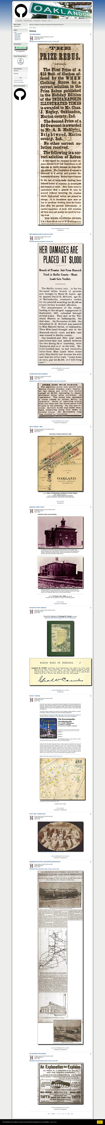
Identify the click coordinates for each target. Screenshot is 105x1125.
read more (53, 228)
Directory (44, 20)
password (20, 80)
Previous (53, 1113)
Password (16, 73)
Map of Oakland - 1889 (35, 426)
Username (16, 70)
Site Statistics (37, 20)
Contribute (19, 20)
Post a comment (65, 228)
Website (16, 39)
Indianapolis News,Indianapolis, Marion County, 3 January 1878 (44, 41)
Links (49, 20)
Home (15, 32)
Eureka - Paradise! (34, 695)
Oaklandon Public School (36, 507)
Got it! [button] (99, 1122)
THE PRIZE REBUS (34, 34)
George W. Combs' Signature (37, 607)
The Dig (16, 38)
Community (17, 33)
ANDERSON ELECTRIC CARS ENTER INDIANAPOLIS (44, 861)
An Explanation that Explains (37, 1053)
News (16, 37)
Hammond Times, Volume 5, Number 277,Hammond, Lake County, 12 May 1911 (47, 381)
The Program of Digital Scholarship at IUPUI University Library (61, 715)
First (49, 1113)
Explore (16, 34)
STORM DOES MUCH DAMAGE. (38, 374)
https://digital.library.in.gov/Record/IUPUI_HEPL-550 (52, 851)
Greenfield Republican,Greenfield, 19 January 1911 (41, 241)
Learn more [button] (53, 1122)
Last (72, 1113)
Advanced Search (28, 20)
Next (68, 1113)
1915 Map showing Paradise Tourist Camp (53, 756)
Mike (42, 38)
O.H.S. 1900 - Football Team (37, 813)
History (16, 36)
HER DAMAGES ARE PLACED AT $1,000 (41, 234)
